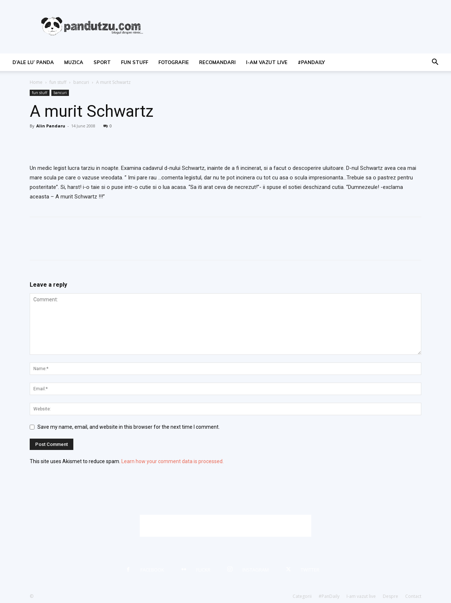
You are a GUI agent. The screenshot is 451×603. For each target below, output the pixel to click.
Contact (413, 596)
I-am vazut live (266, 62)
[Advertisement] (225, 526)
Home (36, 82)
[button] (435, 62)
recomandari (217, 62)
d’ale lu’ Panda (33, 62)
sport (102, 62)
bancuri (81, 82)
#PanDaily (311, 62)
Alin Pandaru (50, 126)
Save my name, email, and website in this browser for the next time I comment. (128, 427)
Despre (390, 596)
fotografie (173, 62)
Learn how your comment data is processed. (172, 461)
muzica (73, 62)
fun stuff (134, 62)
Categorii (302, 596)
